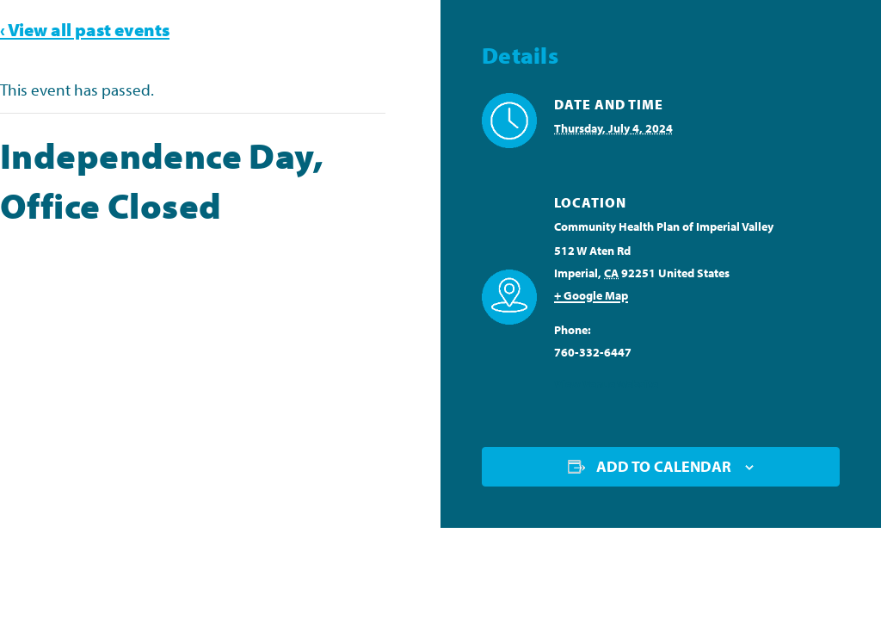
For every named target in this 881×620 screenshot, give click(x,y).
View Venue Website (606, 384)
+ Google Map (591, 295)
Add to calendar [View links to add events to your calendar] (663, 466)
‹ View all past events (84, 29)
